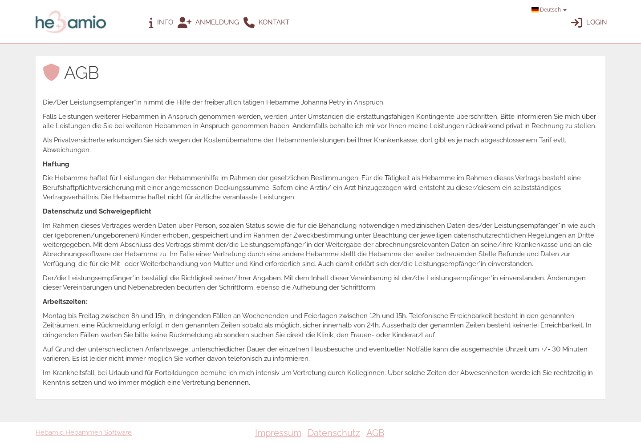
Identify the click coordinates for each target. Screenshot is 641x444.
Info (161, 23)
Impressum (278, 433)
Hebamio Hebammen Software (84, 432)
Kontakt (266, 23)
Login (589, 23)
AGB (375, 433)
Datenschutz (334, 433)
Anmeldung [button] (208, 23)
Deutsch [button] (549, 10)
